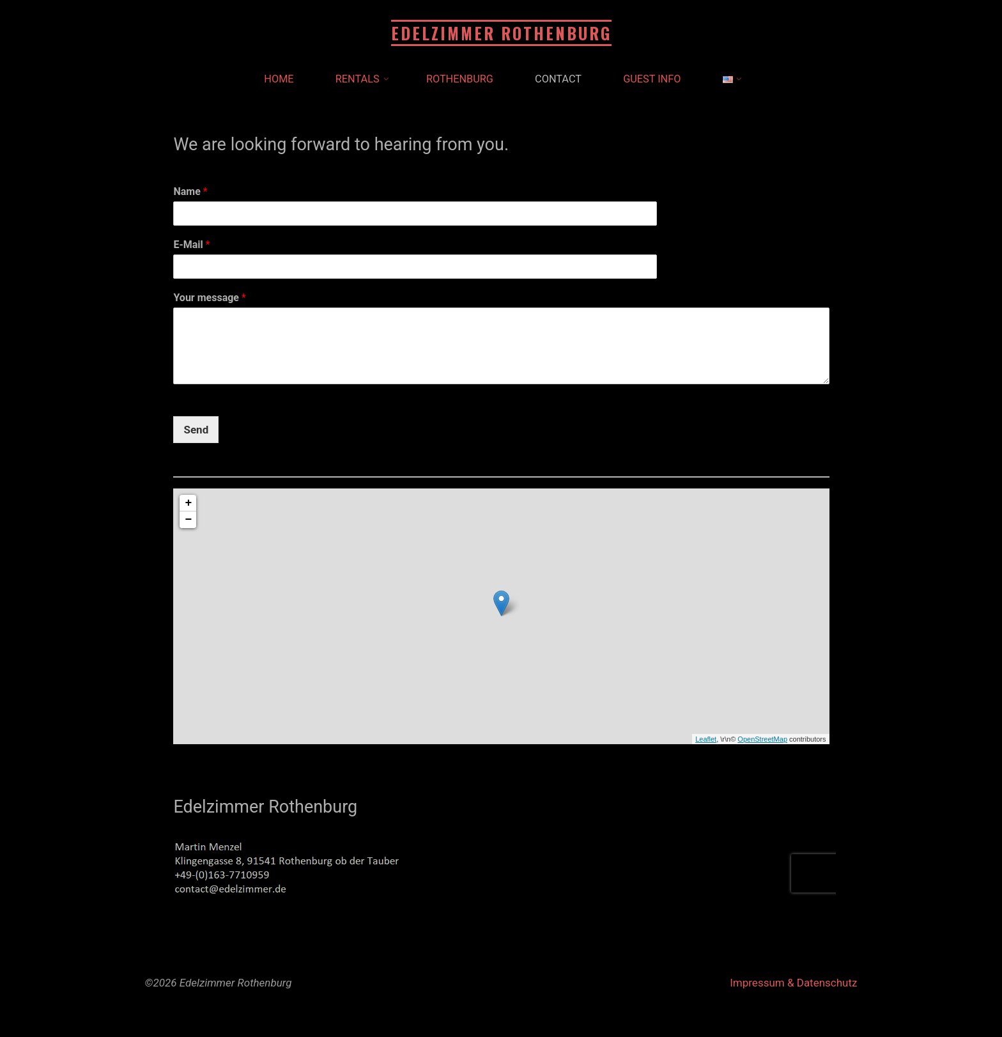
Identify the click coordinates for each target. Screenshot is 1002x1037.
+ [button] (188, 503)
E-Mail (191, 244)
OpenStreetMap (762, 738)
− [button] (188, 519)
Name (190, 191)
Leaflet (705, 738)
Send (195, 429)
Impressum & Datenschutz (793, 982)
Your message (209, 298)
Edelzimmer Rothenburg (501, 33)
